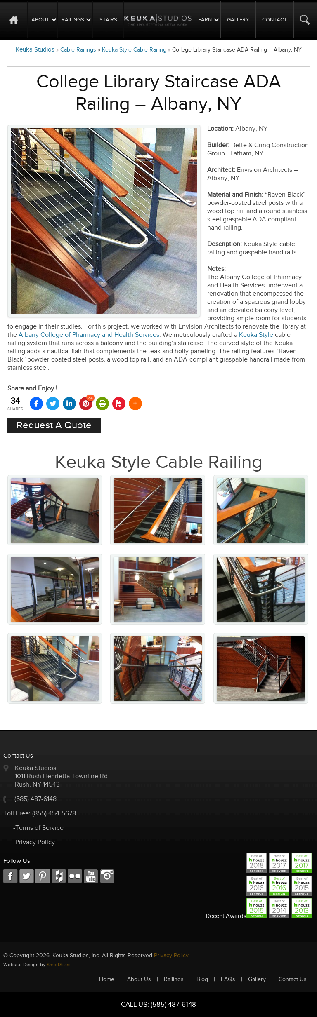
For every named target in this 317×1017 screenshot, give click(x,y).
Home (17, 19)
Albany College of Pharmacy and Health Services (89, 335)
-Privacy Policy (34, 842)
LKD (42, 876)
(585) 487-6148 (35, 799)
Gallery (238, 19)
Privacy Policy (171, 955)
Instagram (107, 876)
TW (26, 876)
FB (10, 876)
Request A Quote (54, 425)
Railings (73, 19)
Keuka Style (256, 335)
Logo (158, 19)
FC (59, 876)
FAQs (228, 979)
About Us (139, 979)
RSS (75, 876)
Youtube (91, 876)
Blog (202, 979)
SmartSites (59, 965)
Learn (204, 19)
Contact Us (293, 979)
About (40, 19)
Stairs (108, 19)
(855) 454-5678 (54, 813)
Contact (274, 19)
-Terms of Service (38, 828)
